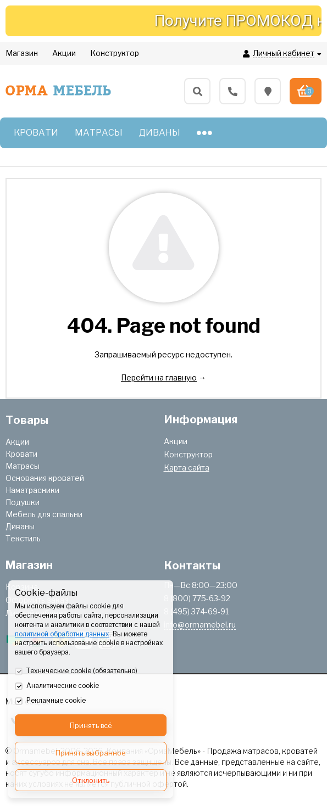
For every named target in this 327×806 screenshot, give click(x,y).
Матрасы (22, 466)
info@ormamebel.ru (200, 624)
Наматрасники (32, 490)
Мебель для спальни (43, 514)
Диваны (20, 526)
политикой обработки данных (62, 634)
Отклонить (90, 780)
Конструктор (188, 454)
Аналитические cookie (57, 686)
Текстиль (23, 538)
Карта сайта (186, 467)
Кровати (21, 453)
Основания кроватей (44, 478)
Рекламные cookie (50, 701)
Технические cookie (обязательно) (76, 671)
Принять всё (91, 725)
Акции (17, 441)
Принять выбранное (91, 752)
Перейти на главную (159, 377)
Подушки (22, 502)
